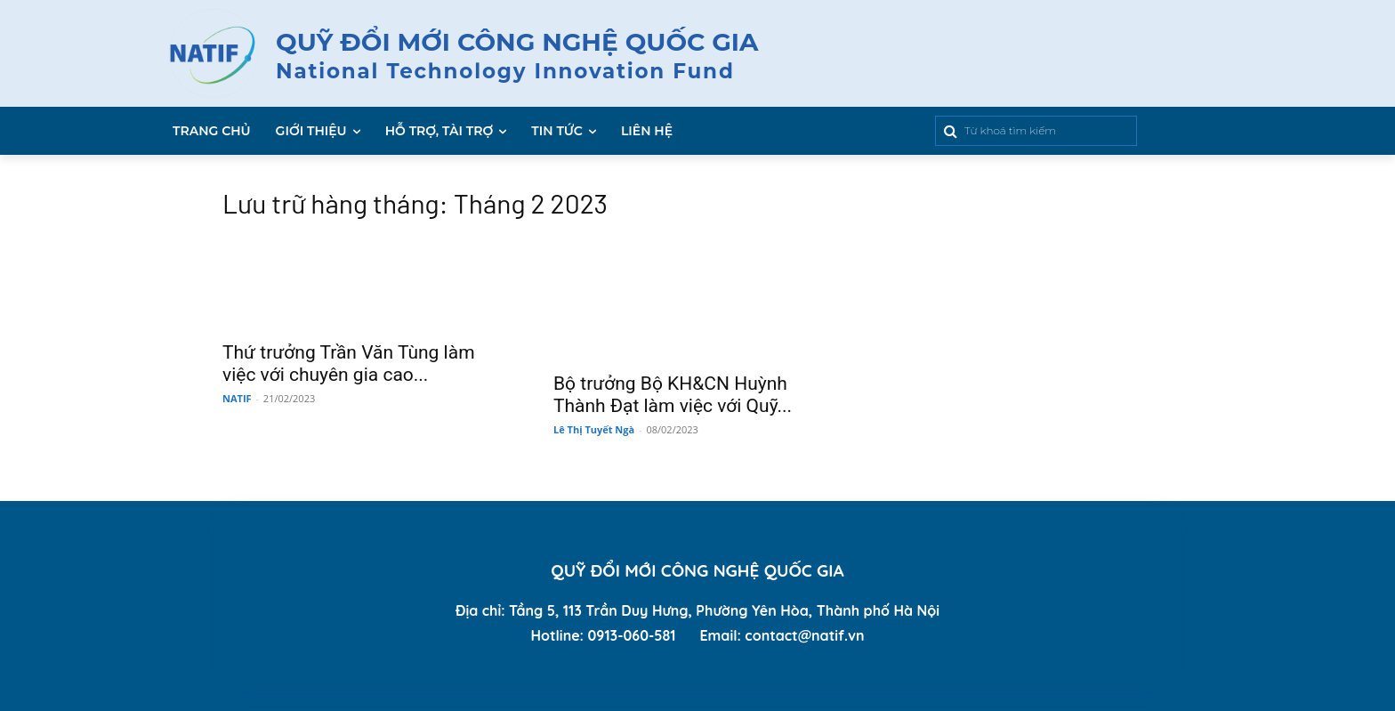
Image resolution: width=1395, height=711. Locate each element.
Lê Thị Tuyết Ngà (593, 429)
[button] (996, 131)
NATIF (237, 398)
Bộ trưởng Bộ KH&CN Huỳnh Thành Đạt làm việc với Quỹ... (672, 394)
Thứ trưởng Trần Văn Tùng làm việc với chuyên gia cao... (348, 363)
